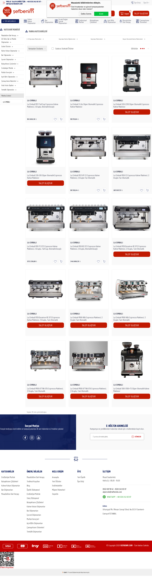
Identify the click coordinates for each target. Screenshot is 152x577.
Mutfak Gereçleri (6, 72)
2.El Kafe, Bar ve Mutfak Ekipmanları (8, 40)
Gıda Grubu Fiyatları (7, 85)
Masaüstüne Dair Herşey (125, 21)
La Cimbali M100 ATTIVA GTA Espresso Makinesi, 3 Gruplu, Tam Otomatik (88, 389)
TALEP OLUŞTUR (141, 13)
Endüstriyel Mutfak (80, 21)
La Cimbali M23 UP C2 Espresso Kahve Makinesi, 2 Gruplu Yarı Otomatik (85, 176)
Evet (101, 14)
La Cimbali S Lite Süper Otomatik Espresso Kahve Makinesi (86, 105)
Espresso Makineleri (97, 39)
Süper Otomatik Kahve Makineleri (133, 39)
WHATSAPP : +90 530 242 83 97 (119, 497)
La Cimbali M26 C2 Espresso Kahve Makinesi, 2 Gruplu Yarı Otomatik (131, 176)
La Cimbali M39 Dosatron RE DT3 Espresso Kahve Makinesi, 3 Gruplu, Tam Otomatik (43, 318)
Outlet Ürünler (6, 46)
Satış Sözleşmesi (33, 498)
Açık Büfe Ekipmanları (109, 21)
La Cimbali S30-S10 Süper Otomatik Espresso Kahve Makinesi (44, 176)
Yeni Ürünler (56, 481)
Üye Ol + (146, 2)
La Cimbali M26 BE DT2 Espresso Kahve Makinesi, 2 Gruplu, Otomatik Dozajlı (85, 247)
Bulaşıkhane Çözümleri (94, 21)
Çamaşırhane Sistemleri (142, 21)
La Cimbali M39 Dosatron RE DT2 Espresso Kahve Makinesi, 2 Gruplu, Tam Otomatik (129, 247)
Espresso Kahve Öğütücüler (67, 39)
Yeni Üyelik (81, 477)
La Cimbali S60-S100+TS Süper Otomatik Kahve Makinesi (131, 389)
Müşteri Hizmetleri (58, 489)
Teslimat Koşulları (33, 481)
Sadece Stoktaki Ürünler (63, 48)
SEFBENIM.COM (126, 545)
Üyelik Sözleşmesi (33, 489)
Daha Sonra (86, 14)
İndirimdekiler (57, 485)
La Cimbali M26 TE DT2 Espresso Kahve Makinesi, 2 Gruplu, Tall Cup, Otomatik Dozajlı (44, 247)
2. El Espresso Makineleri (34, 39)
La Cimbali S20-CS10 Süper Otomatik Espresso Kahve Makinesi (131, 105)
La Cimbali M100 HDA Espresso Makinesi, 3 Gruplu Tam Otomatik (129, 318)
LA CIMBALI (32, 100)
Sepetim (55, 494)
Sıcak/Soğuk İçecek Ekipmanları (61, 21)
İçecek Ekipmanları (7, 59)
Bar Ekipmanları (46, 21)
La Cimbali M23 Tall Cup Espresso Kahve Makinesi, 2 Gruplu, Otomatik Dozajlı (42, 105)
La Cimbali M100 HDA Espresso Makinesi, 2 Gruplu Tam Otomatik (86, 318)
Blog (28, 485)
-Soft (64, 572)
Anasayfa (55, 477)
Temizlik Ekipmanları (7, 90)
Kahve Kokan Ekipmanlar (30, 21)
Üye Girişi (137, 2)
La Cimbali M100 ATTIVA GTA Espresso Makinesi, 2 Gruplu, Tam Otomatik (45, 389)
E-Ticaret (69, 572)
